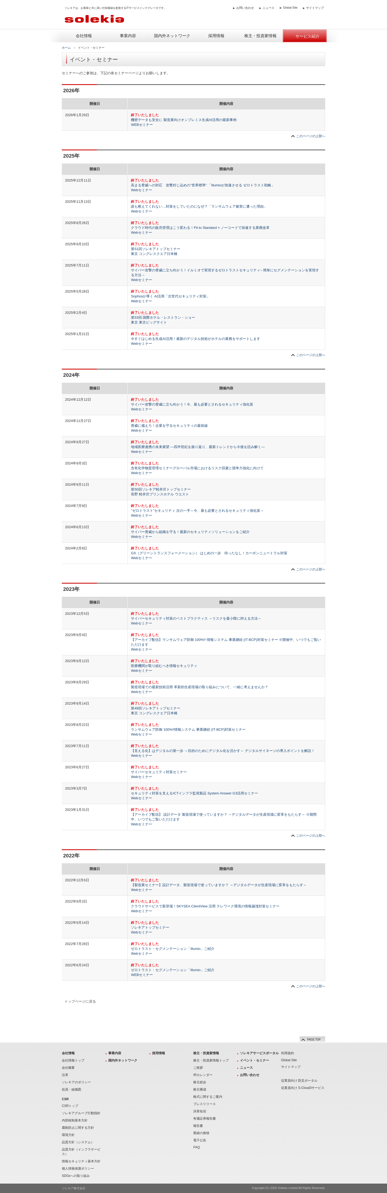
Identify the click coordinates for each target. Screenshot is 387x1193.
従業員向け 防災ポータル (299, 1080)
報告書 (198, 1126)
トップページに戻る (80, 1001)
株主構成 (199, 1089)
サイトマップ (315, 7)
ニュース (268, 7)
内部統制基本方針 (75, 1120)
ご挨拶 (198, 1068)
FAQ (196, 1147)
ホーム (66, 47)
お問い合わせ (245, 7)
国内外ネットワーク (122, 1060)
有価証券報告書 (204, 1118)
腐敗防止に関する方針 (78, 1128)
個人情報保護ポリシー (78, 1168)
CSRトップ (70, 1106)
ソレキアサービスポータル (259, 1053)
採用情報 (158, 1053)
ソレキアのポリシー (76, 1082)
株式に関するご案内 (207, 1097)
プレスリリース (204, 1104)
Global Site (290, 7)
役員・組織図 (71, 1089)
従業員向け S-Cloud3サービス (302, 1088)
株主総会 (199, 1082)
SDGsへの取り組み (76, 1176)
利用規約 (287, 1053)
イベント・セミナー (254, 1060)
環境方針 (68, 1135)
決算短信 (199, 1111)
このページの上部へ (310, 136)
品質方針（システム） (78, 1142)
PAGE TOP (310, 1039)
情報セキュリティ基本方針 (81, 1161)
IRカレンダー (203, 1075)
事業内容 (114, 1053)
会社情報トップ (73, 1060)
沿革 (65, 1075)
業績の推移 (201, 1133)
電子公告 (199, 1140)
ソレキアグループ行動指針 (81, 1113)
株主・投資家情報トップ (211, 1060)
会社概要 (68, 1068)
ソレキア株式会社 (73, 1188)
